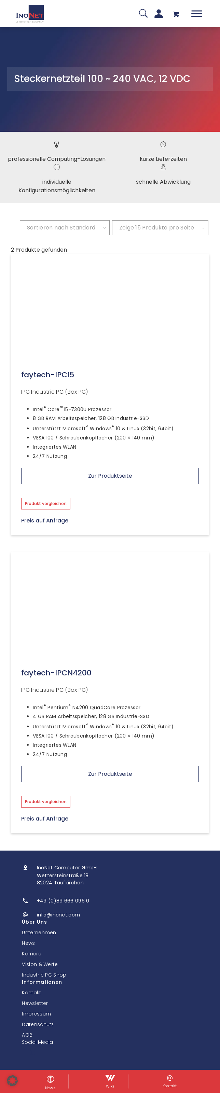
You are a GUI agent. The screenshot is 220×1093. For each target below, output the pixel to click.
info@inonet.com (58, 914)
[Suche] (143, 13)
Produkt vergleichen (46, 503)
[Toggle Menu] (196, 13)
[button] (12, 1080)
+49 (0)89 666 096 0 (63, 900)
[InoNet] (30, 14)
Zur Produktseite (110, 476)
